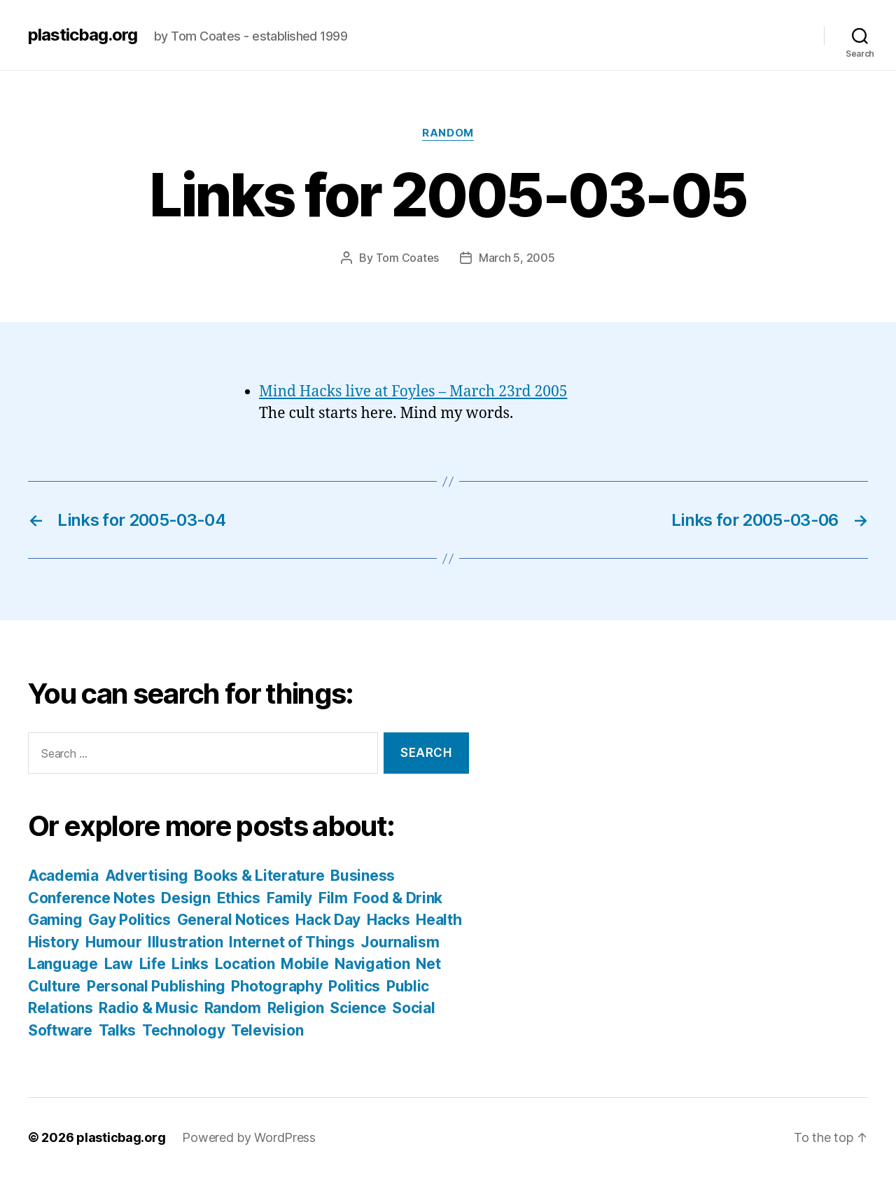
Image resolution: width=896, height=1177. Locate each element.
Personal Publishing (156, 986)
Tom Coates (407, 258)
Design (185, 898)
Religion (295, 1008)
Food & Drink (398, 898)
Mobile (304, 964)
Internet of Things (291, 942)
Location (245, 964)
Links (190, 964)
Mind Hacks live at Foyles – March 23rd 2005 (413, 391)
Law (118, 964)
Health (438, 919)
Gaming (55, 919)
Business (362, 875)
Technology (183, 1030)
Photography (276, 986)
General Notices (233, 919)
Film (333, 898)
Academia (63, 875)
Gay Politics (129, 919)
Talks (117, 1030)
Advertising (146, 875)
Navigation (372, 964)
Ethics (238, 898)
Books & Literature (259, 875)
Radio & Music (148, 1008)
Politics (354, 986)
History (53, 942)
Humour (113, 942)
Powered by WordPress (249, 1137)
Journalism (399, 942)
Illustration (185, 942)
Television (267, 1030)
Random (447, 133)
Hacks (388, 919)
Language (63, 964)
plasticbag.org (82, 35)
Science (358, 1008)
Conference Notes (91, 898)
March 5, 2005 (517, 258)
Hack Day (327, 919)
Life (152, 964)
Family (289, 898)
